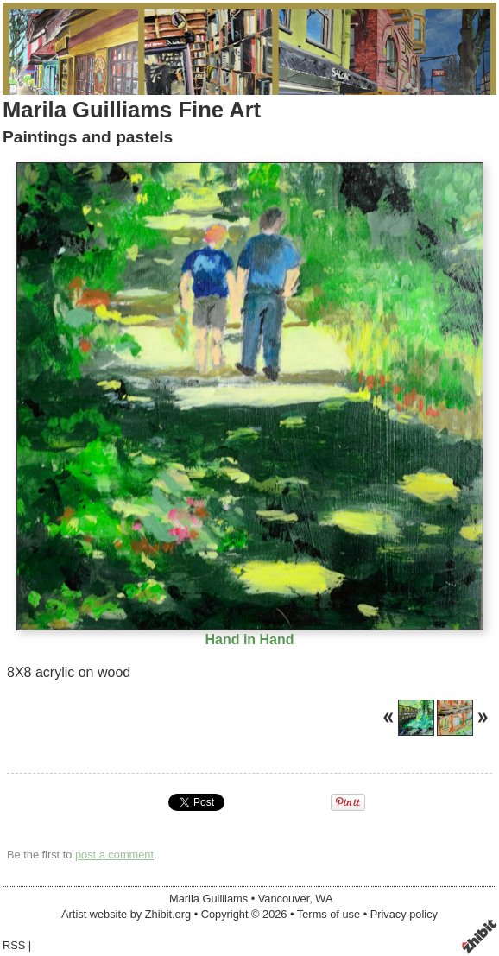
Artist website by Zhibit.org (126, 914)
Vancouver (284, 898)
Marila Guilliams (208, 898)
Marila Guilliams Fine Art (132, 110)
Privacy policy (404, 914)
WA (323, 898)
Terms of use (328, 914)
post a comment (114, 854)
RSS (14, 945)
